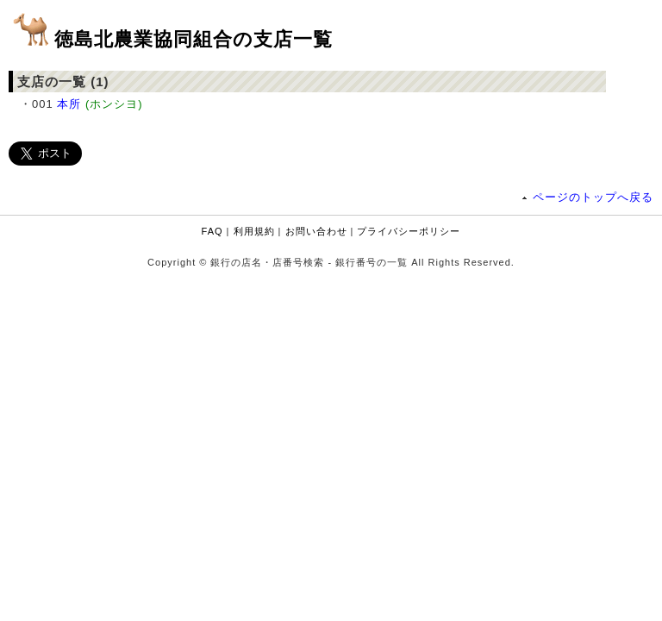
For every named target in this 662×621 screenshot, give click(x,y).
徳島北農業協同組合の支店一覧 (193, 39)
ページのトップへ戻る (593, 197)
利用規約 (254, 231)
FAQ (212, 231)
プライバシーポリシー (408, 231)
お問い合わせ (316, 231)
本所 (69, 103)
